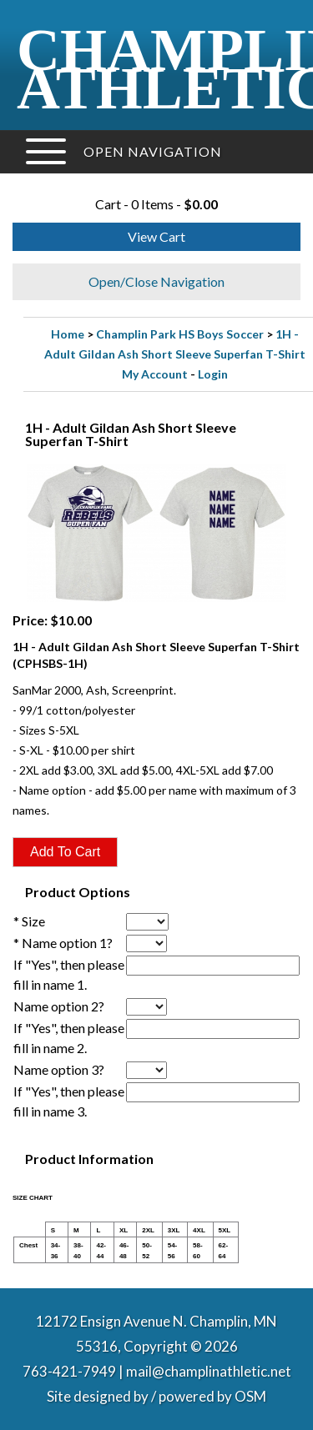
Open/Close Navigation (156, 281)
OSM (250, 1396)
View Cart (156, 236)
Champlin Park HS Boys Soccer (180, 334)
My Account (155, 374)
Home (67, 334)
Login (213, 374)
